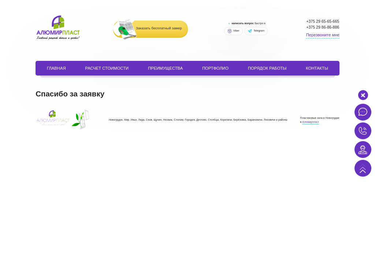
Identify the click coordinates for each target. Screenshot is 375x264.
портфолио (215, 68)
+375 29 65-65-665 (322, 21)
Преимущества (165, 68)
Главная (56, 68)
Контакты (317, 68)
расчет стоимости (107, 68)
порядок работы (267, 68)
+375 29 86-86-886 (322, 27)
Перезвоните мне (322, 35)
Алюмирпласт (310, 122)
